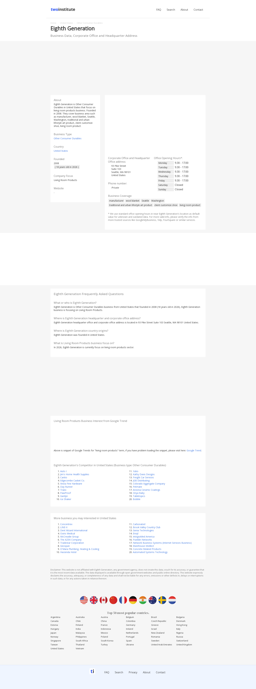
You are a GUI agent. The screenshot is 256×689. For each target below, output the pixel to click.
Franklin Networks (142, 539)
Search (171, 9)
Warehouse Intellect (143, 545)
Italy (178, 628)
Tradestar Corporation (72, 542)
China (104, 621)
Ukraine (130, 644)
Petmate (137, 486)
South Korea (107, 640)
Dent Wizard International (73, 530)
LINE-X (63, 527)
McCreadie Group (69, 536)
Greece (155, 624)
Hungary (55, 628)
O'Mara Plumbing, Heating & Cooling (79, 549)
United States (61, 150)
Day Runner (66, 486)
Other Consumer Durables (67, 138)
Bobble (136, 499)
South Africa (82, 640)
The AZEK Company (70, 539)
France (104, 624)
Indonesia (106, 628)
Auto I (63, 471)
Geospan (65, 545)
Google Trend (194, 450)
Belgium (130, 617)
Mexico (104, 632)
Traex (63, 489)
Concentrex (66, 524)
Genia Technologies (143, 530)
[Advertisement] (128, 67)
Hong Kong (181, 624)
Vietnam (80, 648)
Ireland (129, 628)
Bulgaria (180, 617)
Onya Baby (138, 492)
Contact (198, 9)
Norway (54, 636)
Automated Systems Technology (150, 552)
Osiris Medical (67, 533)
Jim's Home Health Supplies (74, 474)
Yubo (135, 471)
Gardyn (64, 496)
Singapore (56, 640)
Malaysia (80, 632)
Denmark (180, 621)
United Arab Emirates (161, 644)
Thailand (80, 644)
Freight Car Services (143, 477)
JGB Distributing (141, 480)
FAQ (158, 9)
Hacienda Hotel (68, 552)
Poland (104, 636)
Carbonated (139, 524)
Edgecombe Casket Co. (72, 480)
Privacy (133, 672)
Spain (129, 640)
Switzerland (182, 640)
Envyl (135, 533)
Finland (79, 624)
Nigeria (179, 632)
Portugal (130, 636)
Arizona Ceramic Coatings (146, 489)
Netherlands (132, 632)
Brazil (154, 617)
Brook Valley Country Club (146, 527)
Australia (80, 617)
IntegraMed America (143, 536)
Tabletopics (139, 496)
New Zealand (157, 632)
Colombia (130, 621)
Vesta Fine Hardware (71, 483)
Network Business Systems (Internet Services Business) (162, 542)
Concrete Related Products (147, 549)
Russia (179, 636)
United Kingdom (184, 644)
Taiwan (54, 644)
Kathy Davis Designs (144, 474)
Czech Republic (158, 621)
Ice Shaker (65, 499)
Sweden (155, 640)
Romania (155, 636)
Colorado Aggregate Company (149, 483)
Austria (104, 617)
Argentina (55, 617)
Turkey (104, 644)
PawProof (65, 492)
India (78, 628)
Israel (154, 628)
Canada (54, 621)
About (184, 9)
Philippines (81, 636)
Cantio (63, 477)
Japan (53, 632)
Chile (78, 621)
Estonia (54, 624)
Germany (130, 624)
